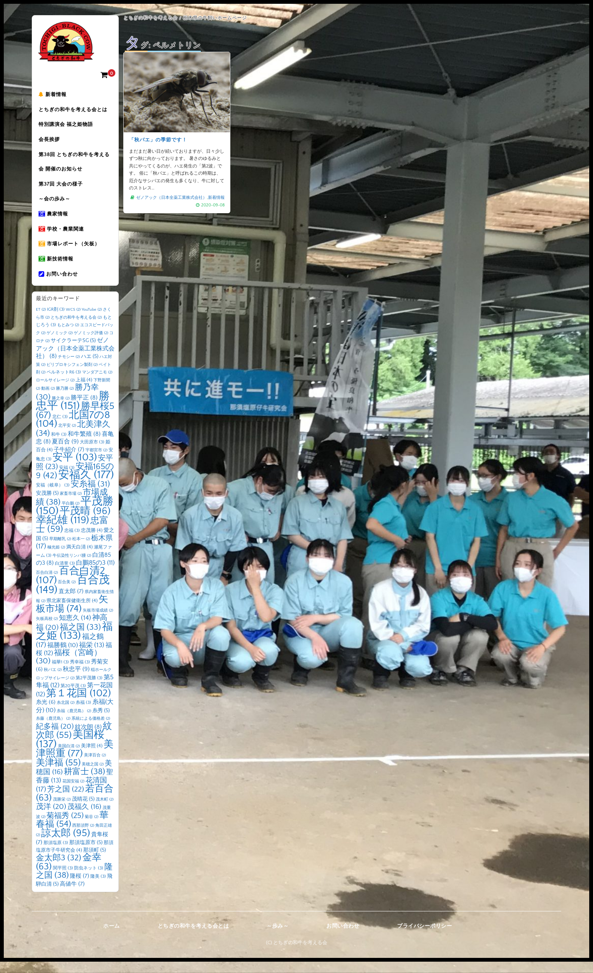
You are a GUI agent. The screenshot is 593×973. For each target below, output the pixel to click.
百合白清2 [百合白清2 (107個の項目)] (70, 586)
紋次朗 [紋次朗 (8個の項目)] (88, 738)
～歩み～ (278, 937)
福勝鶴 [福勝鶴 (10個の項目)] (62, 656)
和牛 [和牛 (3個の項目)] (59, 445)
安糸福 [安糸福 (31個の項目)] (90, 495)
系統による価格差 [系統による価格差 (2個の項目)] (90, 730)
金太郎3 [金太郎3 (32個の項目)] (58, 869)
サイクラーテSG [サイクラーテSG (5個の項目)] (73, 352)
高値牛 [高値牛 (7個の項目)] (72, 895)
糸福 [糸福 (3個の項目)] (83, 713)
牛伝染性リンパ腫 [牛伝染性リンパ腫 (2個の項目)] (72, 566)
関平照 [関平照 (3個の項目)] (63, 879)
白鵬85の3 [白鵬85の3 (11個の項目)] (95, 574)
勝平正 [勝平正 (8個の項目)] (84, 409)
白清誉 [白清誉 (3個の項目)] (65, 574)
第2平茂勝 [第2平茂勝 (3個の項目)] (89, 688)
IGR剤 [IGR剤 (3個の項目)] (56, 320)
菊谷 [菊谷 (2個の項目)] (91, 828)
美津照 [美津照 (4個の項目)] (91, 756)
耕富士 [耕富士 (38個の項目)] (84, 783)
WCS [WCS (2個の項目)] (73, 321)
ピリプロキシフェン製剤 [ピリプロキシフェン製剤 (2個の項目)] (72, 375)
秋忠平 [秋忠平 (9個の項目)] (76, 680)
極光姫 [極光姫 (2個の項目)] (56, 558)
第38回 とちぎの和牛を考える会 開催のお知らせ (75, 166)
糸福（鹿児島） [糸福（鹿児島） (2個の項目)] (74, 722)
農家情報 (54, 221)
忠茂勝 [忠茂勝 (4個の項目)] (91, 541)
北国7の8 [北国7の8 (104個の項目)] (73, 430)
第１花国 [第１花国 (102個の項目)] (78, 704)
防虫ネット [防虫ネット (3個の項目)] (88, 879)
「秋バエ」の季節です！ (158, 140)
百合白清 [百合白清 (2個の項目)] (47, 583)
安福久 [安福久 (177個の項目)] (86, 486)
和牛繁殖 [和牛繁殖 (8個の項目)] (84, 445)
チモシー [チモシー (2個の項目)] (69, 368)
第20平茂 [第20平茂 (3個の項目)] (73, 697)
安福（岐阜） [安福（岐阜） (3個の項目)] (53, 496)
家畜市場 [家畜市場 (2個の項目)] (71, 505)
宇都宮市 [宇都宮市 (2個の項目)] (96, 461)
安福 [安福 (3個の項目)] (67, 478)
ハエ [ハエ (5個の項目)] (89, 368)
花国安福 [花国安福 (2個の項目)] (73, 792)
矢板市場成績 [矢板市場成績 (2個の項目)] (98, 621)
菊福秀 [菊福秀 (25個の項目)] (65, 827)
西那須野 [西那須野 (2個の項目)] (83, 837)
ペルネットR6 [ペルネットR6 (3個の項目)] (64, 383)
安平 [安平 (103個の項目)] (75, 468)
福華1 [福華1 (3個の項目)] (60, 673)
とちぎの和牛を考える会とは (74, 110)
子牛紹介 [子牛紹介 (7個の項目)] (69, 460)
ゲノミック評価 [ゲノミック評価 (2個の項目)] (91, 344)
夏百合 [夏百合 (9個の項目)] (65, 452)
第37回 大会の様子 (62, 189)
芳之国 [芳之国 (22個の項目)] (65, 800)
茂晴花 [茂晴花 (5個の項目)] (83, 810)
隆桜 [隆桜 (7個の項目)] (79, 887)
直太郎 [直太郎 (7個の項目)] (71, 602)
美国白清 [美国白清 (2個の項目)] (69, 757)
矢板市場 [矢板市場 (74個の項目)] (72, 615)
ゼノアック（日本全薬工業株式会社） (171, 197)
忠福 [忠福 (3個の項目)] (72, 541)
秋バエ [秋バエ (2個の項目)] (53, 681)
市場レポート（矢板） (70, 253)
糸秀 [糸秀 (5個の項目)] (101, 722)
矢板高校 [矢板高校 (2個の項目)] (47, 630)
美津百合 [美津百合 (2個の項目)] (95, 766)
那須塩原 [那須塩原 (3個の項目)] (55, 854)
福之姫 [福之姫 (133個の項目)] (74, 642)
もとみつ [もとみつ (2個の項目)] (68, 336)
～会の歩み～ (55, 205)
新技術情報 (57, 268)
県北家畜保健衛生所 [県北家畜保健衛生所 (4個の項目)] (72, 612)
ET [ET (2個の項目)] (41, 321)
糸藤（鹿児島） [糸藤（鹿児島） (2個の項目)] (53, 730)
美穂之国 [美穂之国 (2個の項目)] (93, 775)
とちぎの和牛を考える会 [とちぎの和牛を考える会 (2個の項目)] (76, 328)
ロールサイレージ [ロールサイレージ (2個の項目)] (55, 391)
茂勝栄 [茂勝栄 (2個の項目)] (62, 810)
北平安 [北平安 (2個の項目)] (67, 437)
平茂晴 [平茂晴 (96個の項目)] (85, 522)
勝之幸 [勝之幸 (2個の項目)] (61, 409)
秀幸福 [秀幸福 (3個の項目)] (80, 673)
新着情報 (54, 95)
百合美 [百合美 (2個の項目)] (67, 593)
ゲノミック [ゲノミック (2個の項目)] (60, 344)
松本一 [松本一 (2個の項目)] (81, 550)
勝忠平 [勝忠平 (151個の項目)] (73, 412)
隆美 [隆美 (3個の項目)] (98, 887)
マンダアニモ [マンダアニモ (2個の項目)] (97, 383)
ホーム (111, 937)
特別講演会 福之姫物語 (67, 126)
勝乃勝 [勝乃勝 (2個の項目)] (65, 400)
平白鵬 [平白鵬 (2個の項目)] (70, 514)
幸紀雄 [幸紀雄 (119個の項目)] (62, 531)
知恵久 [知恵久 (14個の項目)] (75, 629)
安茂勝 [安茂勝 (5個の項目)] (47, 505)
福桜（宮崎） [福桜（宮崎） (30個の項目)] (69, 668)
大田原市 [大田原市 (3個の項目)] (92, 453)
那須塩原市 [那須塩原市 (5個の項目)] (85, 854)
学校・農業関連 (62, 237)
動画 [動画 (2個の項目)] (48, 400)
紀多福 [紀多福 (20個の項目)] (55, 737)
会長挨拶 (50, 142)
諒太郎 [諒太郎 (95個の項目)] (65, 844)
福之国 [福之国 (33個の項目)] (80, 638)
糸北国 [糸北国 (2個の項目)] (66, 714)
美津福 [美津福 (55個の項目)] (58, 774)
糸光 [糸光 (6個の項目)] (46, 714)
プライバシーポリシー (424, 937)
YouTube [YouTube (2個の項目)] (92, 321)
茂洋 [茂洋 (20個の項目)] (51, 818)
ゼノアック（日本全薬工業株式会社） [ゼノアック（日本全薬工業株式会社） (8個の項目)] (75, 360)
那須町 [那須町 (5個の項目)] (94, 861)
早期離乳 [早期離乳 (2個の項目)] (60, 550)
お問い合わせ (59, 284)
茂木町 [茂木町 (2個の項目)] (104, 810)
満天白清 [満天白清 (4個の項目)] (79, 558)
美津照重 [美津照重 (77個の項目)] (74, 760)
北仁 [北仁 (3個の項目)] (60, 427)
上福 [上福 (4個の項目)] (84, 391)
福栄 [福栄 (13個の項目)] (91, 656)
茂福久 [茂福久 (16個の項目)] (84, 818)
